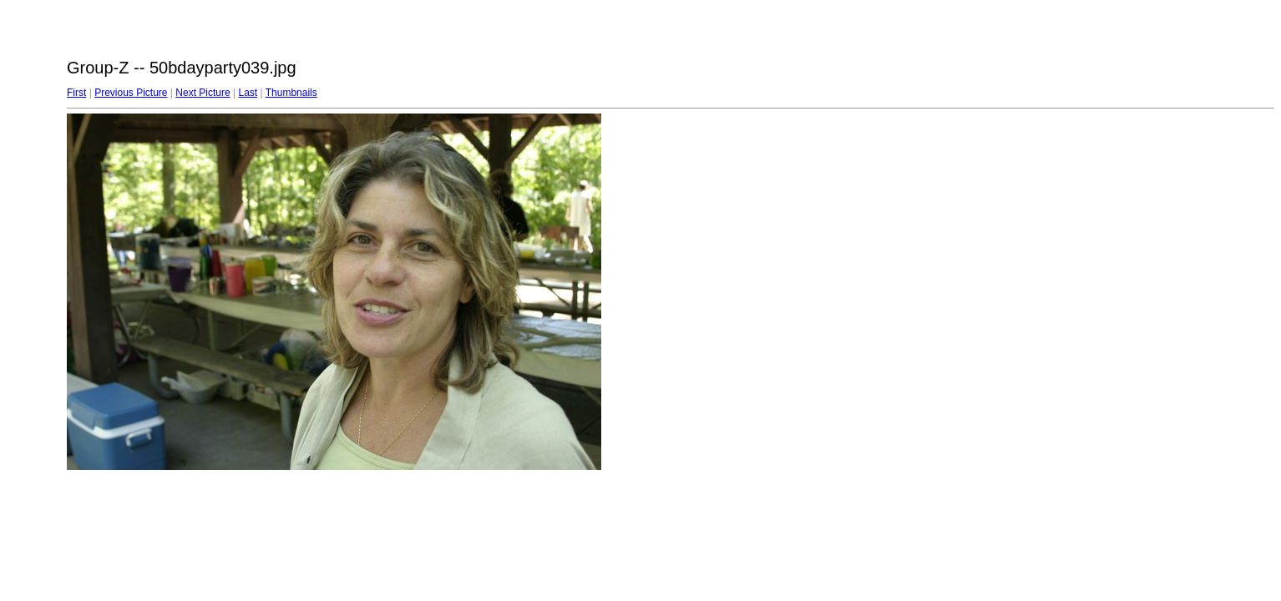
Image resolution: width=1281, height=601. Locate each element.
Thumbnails (291, 92)
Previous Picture (130, 92)
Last (247, 92)
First (76, 92)
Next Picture (202, 92)
